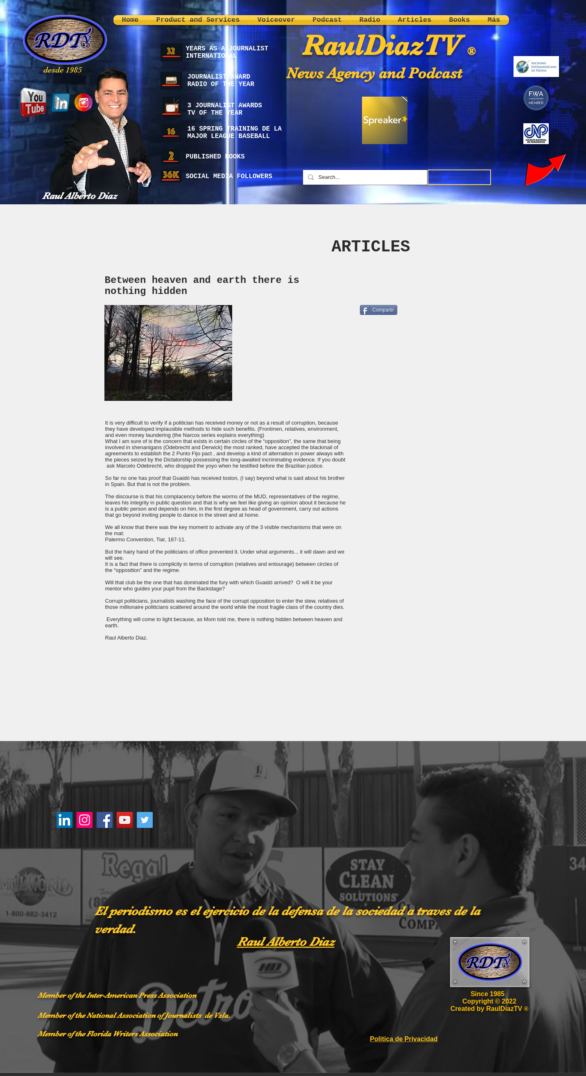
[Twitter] (145, 820)
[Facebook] (105, 820)
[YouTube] (125, 820)
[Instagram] (85, 820)
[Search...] (364, 177)
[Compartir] (379, 310)
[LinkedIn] (64, 820)
